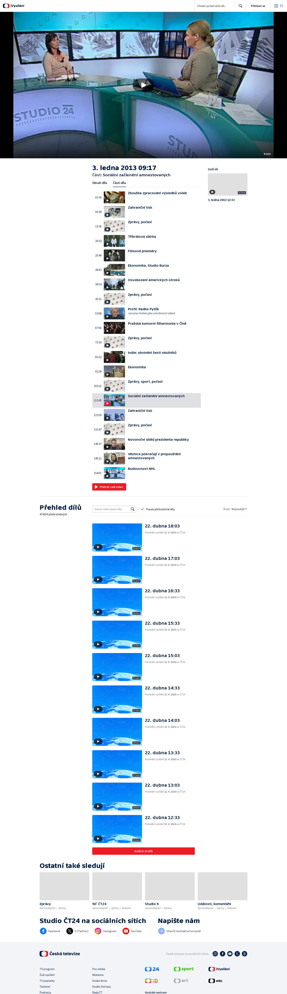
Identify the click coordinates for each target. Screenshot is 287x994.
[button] (143, 85)
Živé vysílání (47, 975)
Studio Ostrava (101, 986)
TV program (47, 969)
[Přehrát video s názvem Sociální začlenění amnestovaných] (143, 85)
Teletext (45, 986)
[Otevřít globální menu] (278, 6)
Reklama (97, 975)
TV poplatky (47, 980)
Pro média (98, 969)
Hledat (239, 7)
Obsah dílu (99, 183)
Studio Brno (99, 980)
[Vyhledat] (132, 509)
